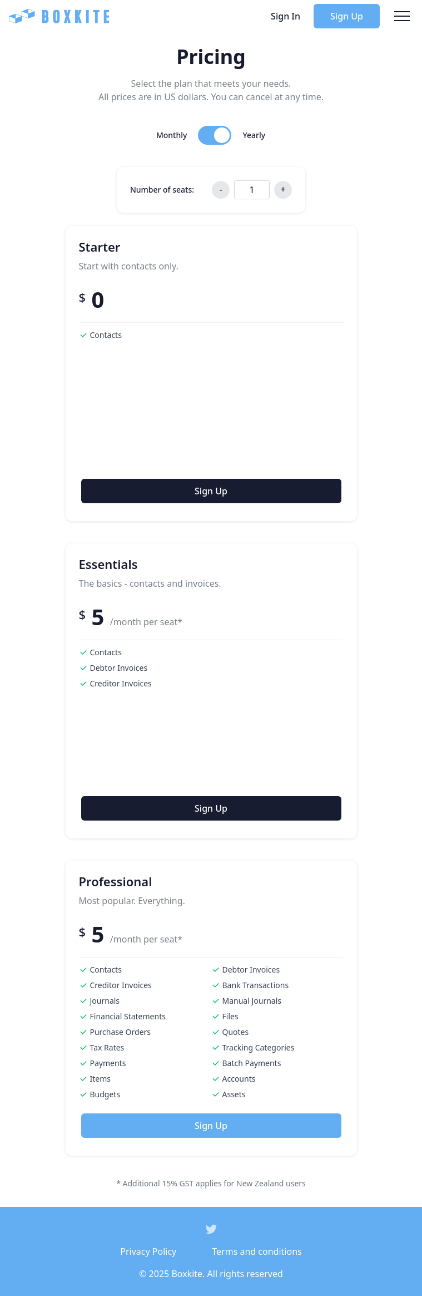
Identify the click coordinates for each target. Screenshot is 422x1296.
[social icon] (211, 1229)
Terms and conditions (256, 1251)
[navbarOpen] (402, 16)
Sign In (285, 16)
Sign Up (346, 16)
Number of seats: (162, 189)
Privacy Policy (148, 1251)
